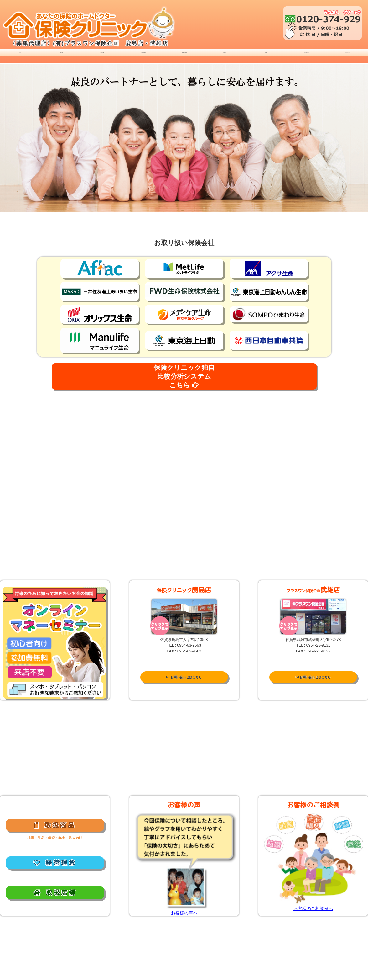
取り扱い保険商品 (143, 54)
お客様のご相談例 (184, 54)
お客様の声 (225, 54)
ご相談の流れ (61, 54)
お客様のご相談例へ (313, 908)
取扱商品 (54, 825)
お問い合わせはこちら (184, 677)
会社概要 (266, 54)
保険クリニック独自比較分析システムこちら (184, 376)
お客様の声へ (184, 912)
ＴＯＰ (20, 54)
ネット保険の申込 (306, 54)
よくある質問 (102, 54)
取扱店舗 (54, 892)
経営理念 (55, 863)
